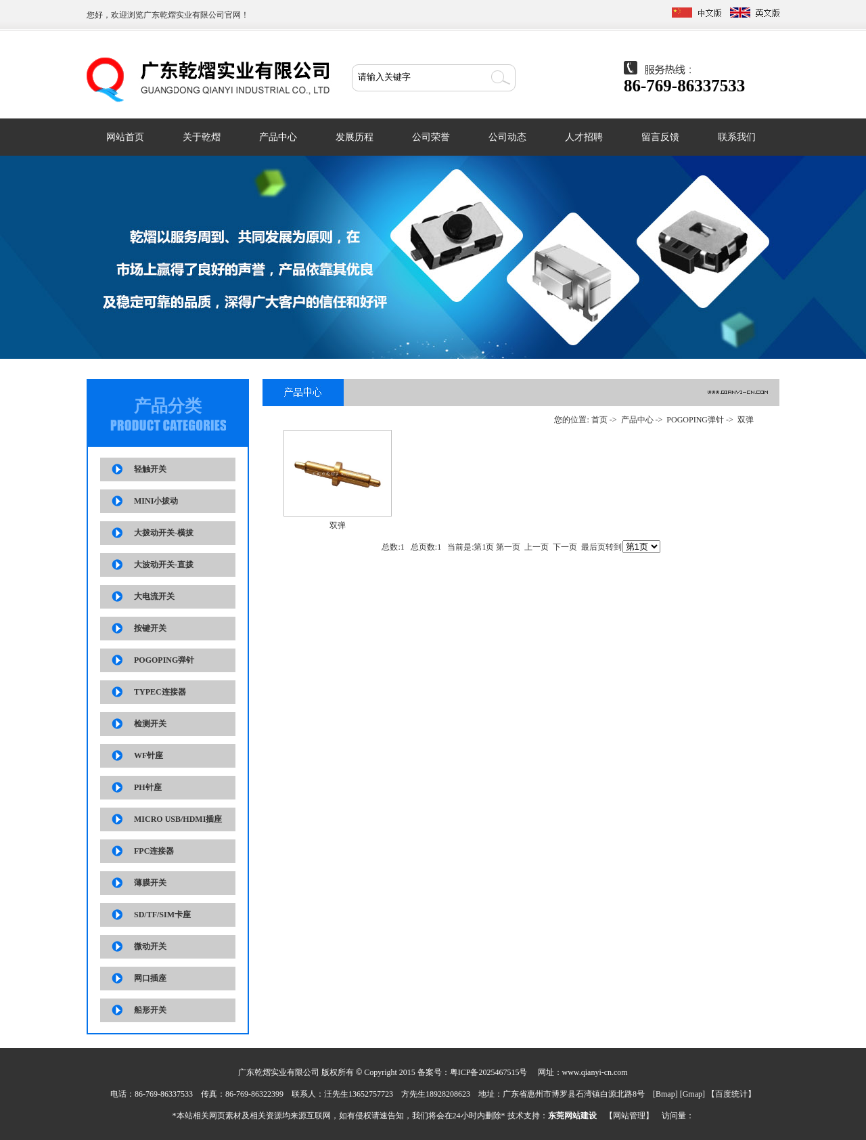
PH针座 (148, 787)
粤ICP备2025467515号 (489, 1072)
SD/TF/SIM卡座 (162, 914)
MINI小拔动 (156, 501)
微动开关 (150, 946)
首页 (599, 419)
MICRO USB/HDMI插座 (178, 819)
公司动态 (507, 137)
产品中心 (278, 137)
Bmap (665, 1094)
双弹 (745, 419)
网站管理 (629, 1115)
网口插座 (150, 978)
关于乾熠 (202, 137)
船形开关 (150, 1010)
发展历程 (354, 137)
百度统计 (731, 1094)
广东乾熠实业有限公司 (184, 15)
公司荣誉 (431, 137)
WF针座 (148, 755)
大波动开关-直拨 (163, 564)
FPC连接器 (154, 851)
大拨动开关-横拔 (163, 533)
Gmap (692, 1094)
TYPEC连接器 (160, 692)
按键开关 (150, 628)
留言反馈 (660, 137)
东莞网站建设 (572, 1115)
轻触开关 (150, 469)
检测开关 (150, 723)
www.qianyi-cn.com (595, 1072)
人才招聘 (584, 137)
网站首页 (125, 137)
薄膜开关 (150, 882)
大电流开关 (154, 596)
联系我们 (737, 137)
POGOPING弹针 (164, 660)
